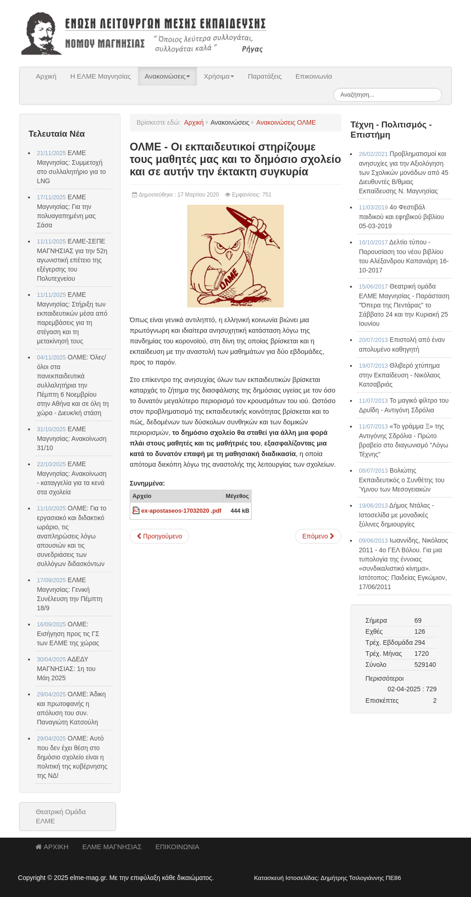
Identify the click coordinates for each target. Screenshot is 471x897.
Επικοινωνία (313, 76)
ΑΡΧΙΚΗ (52, 847)
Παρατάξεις (265, 76)
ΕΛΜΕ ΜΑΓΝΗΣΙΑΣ (112, 847)
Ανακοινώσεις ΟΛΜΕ (286, 122)
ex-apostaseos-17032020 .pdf (181, 511)
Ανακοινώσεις (167, 76)
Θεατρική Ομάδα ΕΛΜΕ (61, 816)
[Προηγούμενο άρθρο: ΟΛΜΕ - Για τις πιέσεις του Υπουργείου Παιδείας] (159, 536)
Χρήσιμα (219, 76)
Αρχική (46, 76)
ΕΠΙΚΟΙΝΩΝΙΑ (177, 847)
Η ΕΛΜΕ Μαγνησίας (100, 76)
